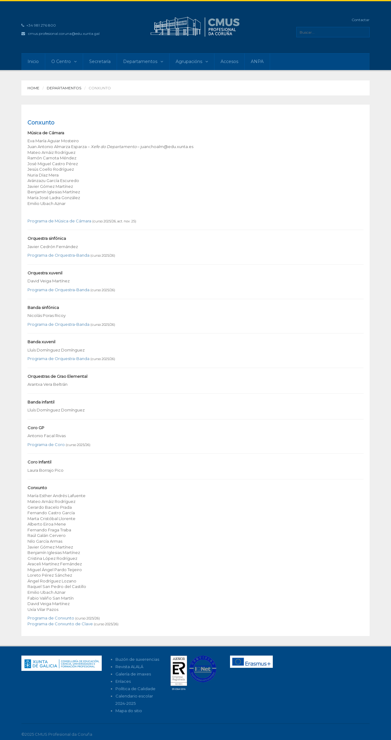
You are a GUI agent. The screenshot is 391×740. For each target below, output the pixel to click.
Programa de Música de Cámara (59, 220)
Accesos (229, 61)
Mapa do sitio (128, 710)
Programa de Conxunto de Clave (60, 623)
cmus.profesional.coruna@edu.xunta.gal (64, 33)
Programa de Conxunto (50, 617)
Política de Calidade (135, 688)
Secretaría (100, 61)
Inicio (33, 61)
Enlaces (123, 681)
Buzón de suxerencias (137, 659)
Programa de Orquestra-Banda (58, 255)
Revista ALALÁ (129, 666)
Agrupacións (192, 61)
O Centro (64, 61)
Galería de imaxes (133, 673)
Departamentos (143, 61)
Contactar (361, 19)
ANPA (257, 61)
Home (33, 88)
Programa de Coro (46, 444)
